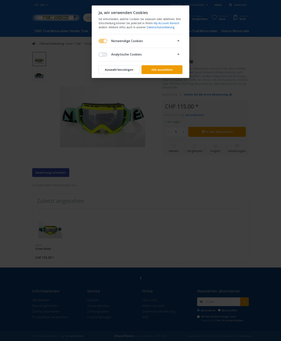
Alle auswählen (162, 70)
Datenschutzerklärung (160, 27)
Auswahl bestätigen (119, 70)
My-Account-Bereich (166, 23)
